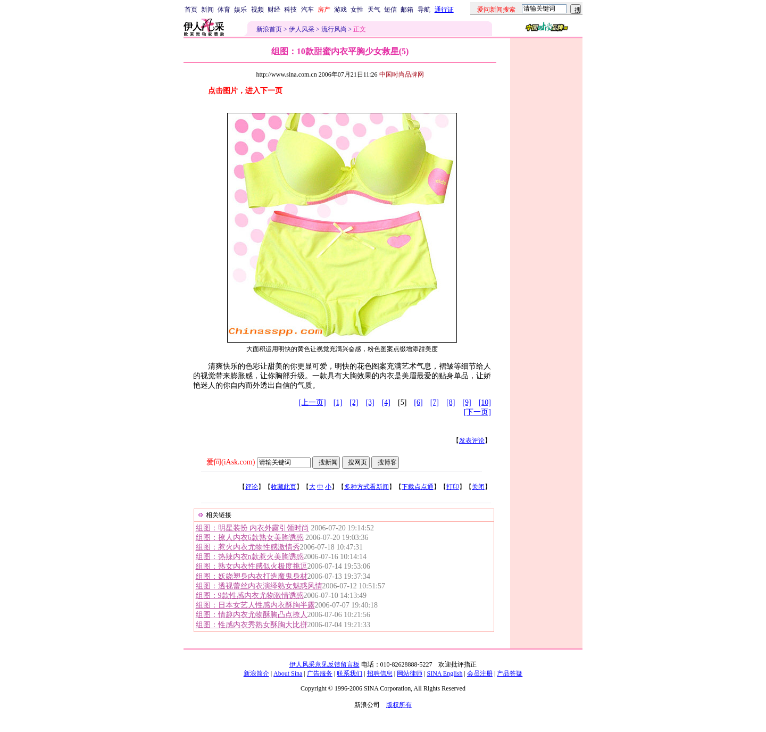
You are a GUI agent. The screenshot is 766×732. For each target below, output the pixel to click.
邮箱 (407, 9)
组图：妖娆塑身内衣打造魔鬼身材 (251, 576)
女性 (357, 9)
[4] (386, 402)
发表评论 (472, 440)
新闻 (207, 9)
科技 (290, 9)
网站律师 (409, 673)
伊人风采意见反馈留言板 (324, 664)
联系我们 (349, 673)
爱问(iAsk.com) (230, 462)
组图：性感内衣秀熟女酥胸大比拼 (251, 625)
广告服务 (319, 673)
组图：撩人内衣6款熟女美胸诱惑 (250, 538)
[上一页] (312, 402)
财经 (274, 9)
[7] (434, 402)
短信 (390, 9)
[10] (485, 402)
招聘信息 (380, 673)
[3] (369, 402)
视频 (257, 9)
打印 (452, 486)
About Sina (287, 673)
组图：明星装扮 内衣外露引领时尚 (253, 528)
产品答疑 (509, 673)
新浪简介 (256, 673)
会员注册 (480, 673)
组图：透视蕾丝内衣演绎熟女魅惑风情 (259, 586)
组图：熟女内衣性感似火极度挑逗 (251, 566)
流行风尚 (334, 29)
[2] (353, 402)
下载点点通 (418, 486)
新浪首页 (269, 29)
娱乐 (240, 9)
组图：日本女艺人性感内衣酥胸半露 (255, 605)
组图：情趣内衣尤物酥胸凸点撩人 (251, 615)
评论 (251, 486)
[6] (418, 402)
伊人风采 (301, 29)
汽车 (307, 9)
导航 (424, 9)
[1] (338, 402)
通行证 (444, 9)
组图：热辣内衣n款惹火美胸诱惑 (250, 557)
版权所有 (399, 705)
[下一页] (477, 412)
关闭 (478, 486)
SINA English (444, 673)
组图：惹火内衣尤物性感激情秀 (248, 547)
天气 (374, 9)
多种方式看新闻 (366, 486)
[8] (450, 402)
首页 (191, 9)
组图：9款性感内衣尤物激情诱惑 (250, 596)
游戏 (340, 9)
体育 (224, 9)
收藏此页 (283, 486)
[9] (466, 402)
